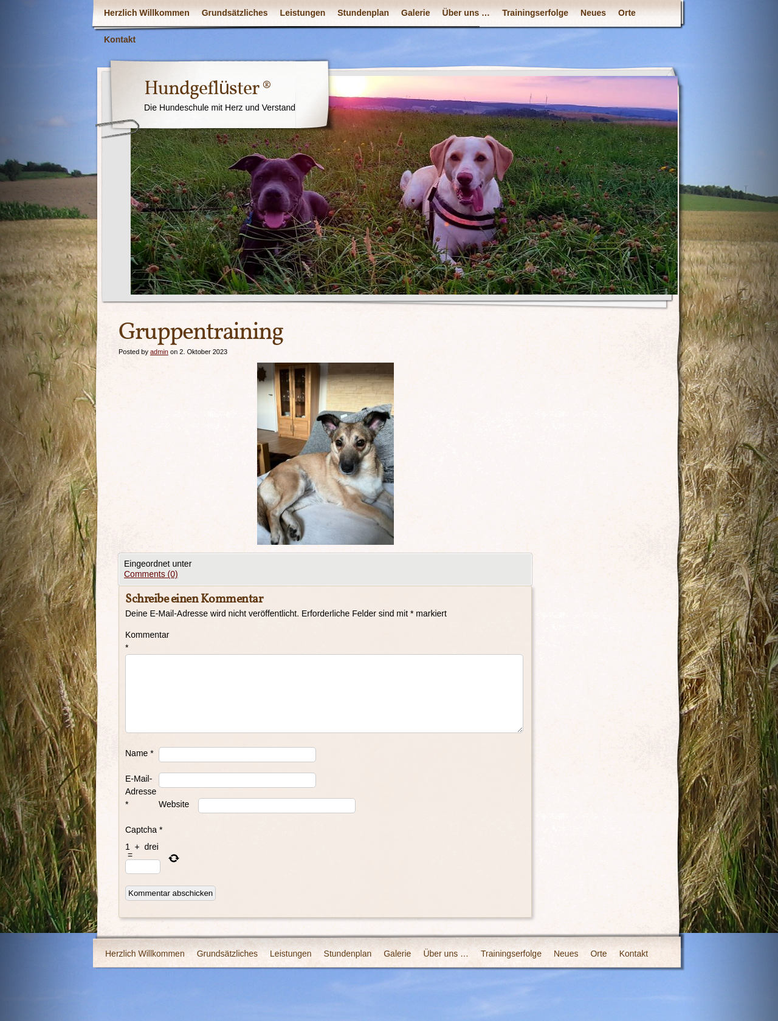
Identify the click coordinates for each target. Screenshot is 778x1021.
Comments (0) (151, 574)
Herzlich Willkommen (147, 13)
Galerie (415, 13)
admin (159, 351)
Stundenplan (363, 13)
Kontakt (120, 39)
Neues (593, 13)
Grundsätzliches (235, 13)
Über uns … (466, 13)
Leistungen (303, 13)
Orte (627, 13)
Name (139, 753)
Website (174, 804)
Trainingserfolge (535, 13)
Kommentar (142, 641)
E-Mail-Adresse (140, 791)
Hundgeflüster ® (207, 89)
